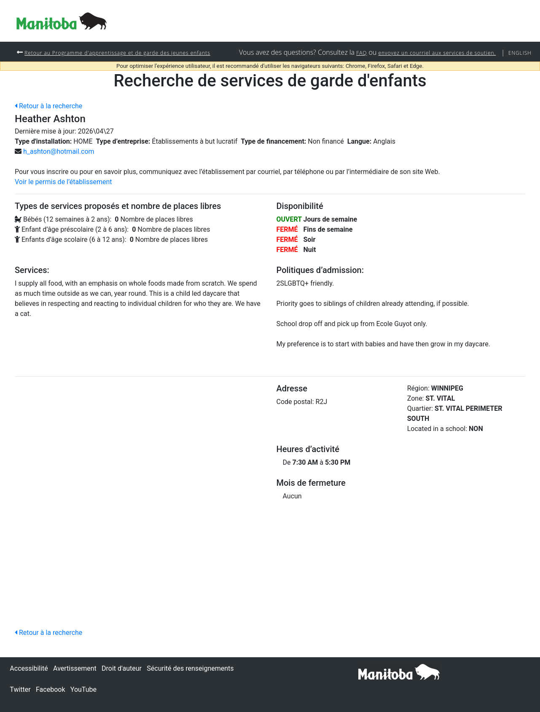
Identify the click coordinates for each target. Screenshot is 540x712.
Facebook (50, 689)
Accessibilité (29, 668)
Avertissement (75, 668)
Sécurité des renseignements (190, 668)
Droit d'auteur (122, 668)
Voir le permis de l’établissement (63, 201)
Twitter (20, 689)
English (518, 71)
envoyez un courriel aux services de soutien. (422, 71)
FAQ (335, 71)
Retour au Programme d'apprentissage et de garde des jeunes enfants (133, 52)
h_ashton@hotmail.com (58, 171)
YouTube (83, 689)
